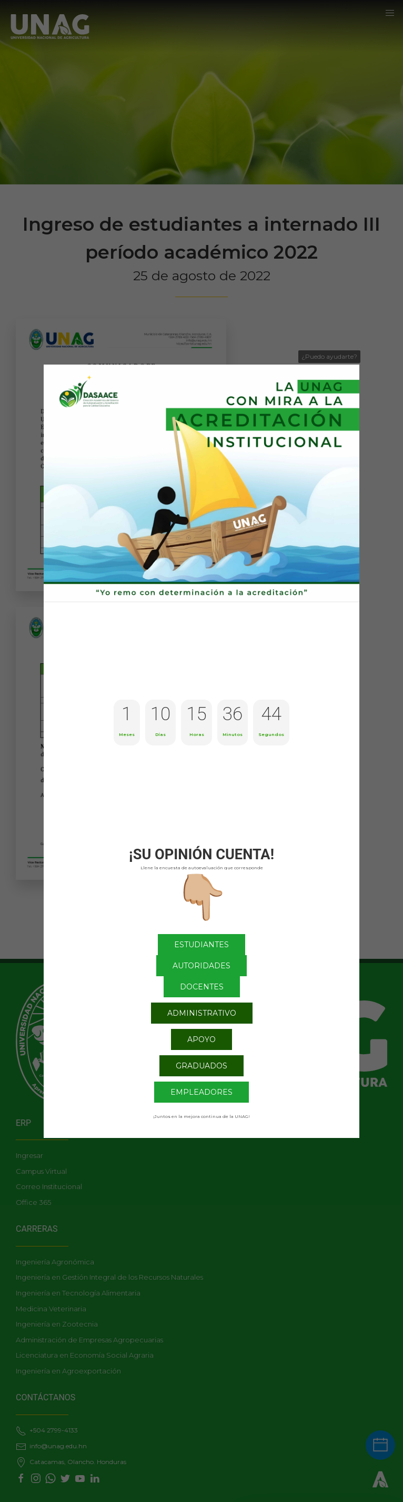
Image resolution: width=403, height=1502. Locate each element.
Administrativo (201, 1013)
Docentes (202, 986)
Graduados (201, 1066)
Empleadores (201, 1092)
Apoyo (201, 1039)
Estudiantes (201, 944)
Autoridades (201, 965)
